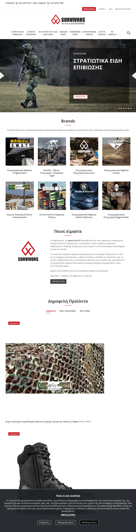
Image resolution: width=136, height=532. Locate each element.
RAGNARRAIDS (63, 33)
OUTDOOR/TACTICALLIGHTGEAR (48, 33)
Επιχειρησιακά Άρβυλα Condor (116, 172)
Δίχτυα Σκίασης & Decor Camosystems (19, 216)
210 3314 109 (56, 3)
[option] (21, 452)
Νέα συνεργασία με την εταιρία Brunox (65, 421)
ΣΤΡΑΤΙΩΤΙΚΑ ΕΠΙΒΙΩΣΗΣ (51, 489)
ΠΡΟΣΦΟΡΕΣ (89, 9)
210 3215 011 (25, 3)
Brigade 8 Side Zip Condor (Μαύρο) (51, 352)
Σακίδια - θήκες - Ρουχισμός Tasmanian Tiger (51, 173)
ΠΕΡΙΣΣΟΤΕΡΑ (58, 281)
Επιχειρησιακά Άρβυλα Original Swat (19, 172)
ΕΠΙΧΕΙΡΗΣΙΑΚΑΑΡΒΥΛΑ (89, 33)
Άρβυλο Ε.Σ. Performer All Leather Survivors (23, 421)
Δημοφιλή (51, 311)
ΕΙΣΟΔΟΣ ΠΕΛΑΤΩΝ (122, 9)
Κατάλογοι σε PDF (79, 489)
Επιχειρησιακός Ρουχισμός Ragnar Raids (116, 216)
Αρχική (42, 485)
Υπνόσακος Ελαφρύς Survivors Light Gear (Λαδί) (116, 352)
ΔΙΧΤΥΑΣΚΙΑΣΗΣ (102, 33)
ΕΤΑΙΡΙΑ (102, 9)
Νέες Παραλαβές (68, 311)
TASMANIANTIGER (74, 33)
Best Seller (85, 311)
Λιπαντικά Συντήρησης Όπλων (52, 216)
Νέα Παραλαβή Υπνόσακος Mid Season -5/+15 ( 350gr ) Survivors (108, 421)
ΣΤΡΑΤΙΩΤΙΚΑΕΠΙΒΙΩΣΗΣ (17, 33)
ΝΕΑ (110, 9)
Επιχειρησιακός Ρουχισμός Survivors (84, 172)
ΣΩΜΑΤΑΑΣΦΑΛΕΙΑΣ (31, 33)
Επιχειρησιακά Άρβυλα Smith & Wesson (84, 216)
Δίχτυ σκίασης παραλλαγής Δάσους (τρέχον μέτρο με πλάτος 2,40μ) (19, 355)
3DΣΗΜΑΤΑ (112, 33)
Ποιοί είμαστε (77, 485)
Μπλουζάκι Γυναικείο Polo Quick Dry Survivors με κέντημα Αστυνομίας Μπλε (84, 355)
